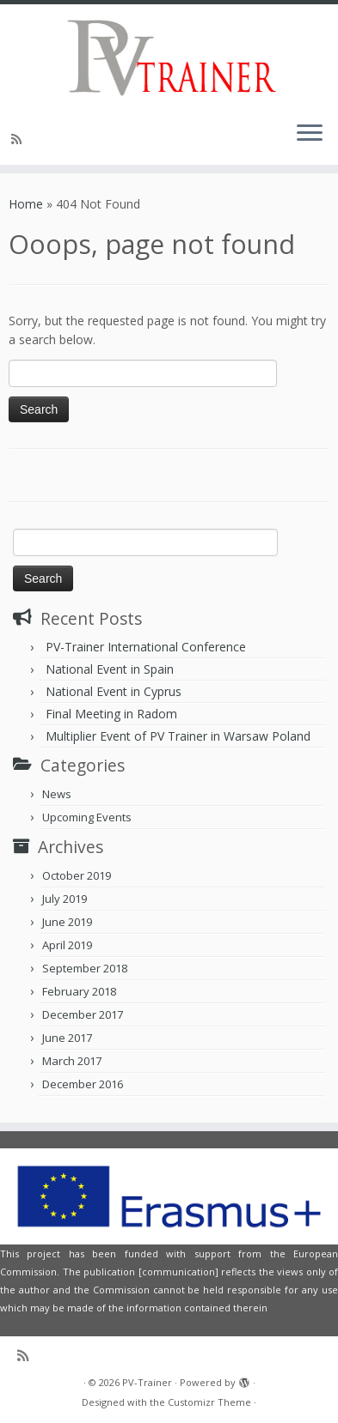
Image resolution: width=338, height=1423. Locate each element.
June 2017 (67, 1037)
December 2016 (82, 1084)
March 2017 (71, 1061)
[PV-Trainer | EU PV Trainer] (169, 56)
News (56, 794)
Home (26, 204)
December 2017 (82, 1014)
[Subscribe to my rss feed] (19, 138)
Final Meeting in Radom (111, 713)
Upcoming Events (87, 817)
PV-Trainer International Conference (146, 647)
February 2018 (79, 991)
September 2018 (84, 968)
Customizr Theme (209, 1402)
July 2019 (64, 898)
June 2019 (67, 921)
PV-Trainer (147, 1382)
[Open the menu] (310, 134)
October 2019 (76, 875)
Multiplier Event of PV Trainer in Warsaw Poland (178, 736)
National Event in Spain (110, 669)
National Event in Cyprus (113, 691)
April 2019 (67, 945)
